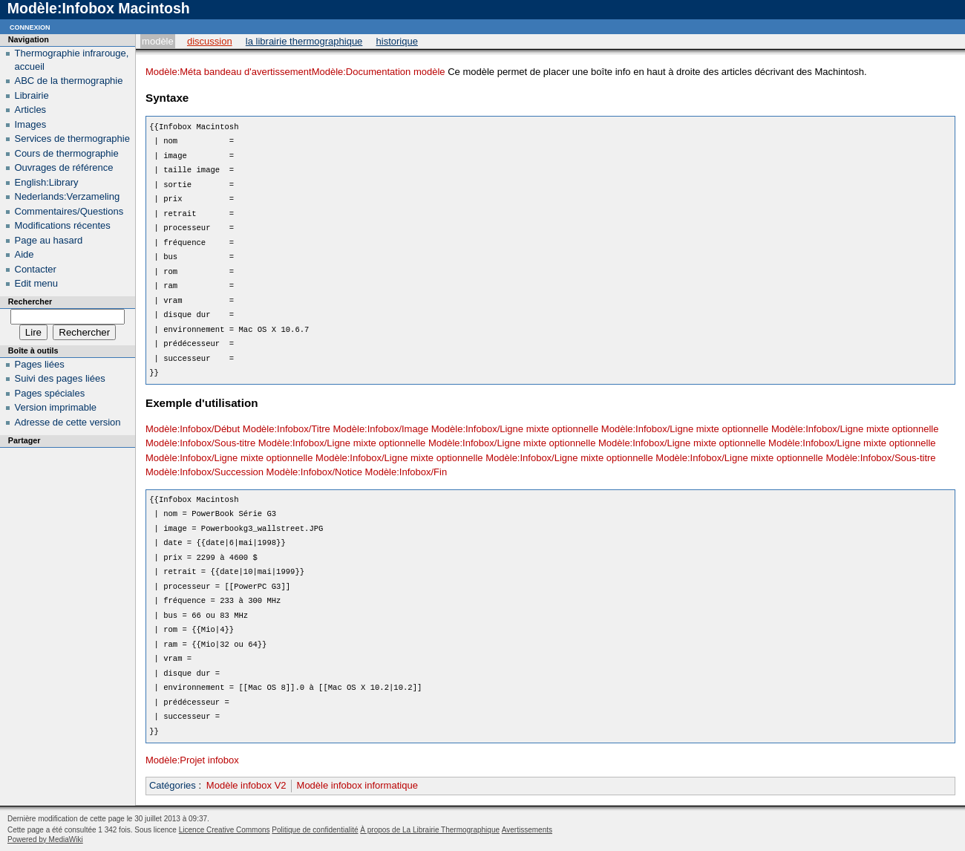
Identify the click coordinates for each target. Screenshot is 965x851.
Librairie (32, 95)
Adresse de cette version (68, 422)
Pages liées (40, 364)
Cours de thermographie (67, 153)
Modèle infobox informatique (357, 785)
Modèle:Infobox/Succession (204, 471)
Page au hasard (49, 240)
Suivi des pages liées (60, 378)
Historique (397, 41)
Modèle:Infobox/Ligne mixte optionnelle (514, 428)
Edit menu (37, 283)
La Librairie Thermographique (304, 41)
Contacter (35, 269)
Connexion (30, 26)
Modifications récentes (63, 225)
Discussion (209, 41)
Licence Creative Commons (224, 830)
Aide (24, 254)
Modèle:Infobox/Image (380, 428)
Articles (31, 109)
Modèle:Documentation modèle (378, 71)
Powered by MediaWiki (45, 839)
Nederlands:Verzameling (67, 196)
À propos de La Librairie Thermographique (430, 830)
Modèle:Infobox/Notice (314, 471)
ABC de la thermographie (69, 80)
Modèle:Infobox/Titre (286, 428)
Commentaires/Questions (69, 211)
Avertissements (527, 830)
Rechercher (30, 301)
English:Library (47, 182)
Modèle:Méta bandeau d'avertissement (228, 71)
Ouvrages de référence (64, 167)
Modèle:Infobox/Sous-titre (200, 443)
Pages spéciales (50, 393)
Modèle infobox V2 (246, 785)
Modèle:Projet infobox (192, 760)
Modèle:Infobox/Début (192, 428)
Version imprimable (56, 407)
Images (31, 124)
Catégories (172, 785)
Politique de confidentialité (315, 830)
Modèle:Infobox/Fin (406, 471)
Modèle (158, 41)
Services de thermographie (72, 138)
